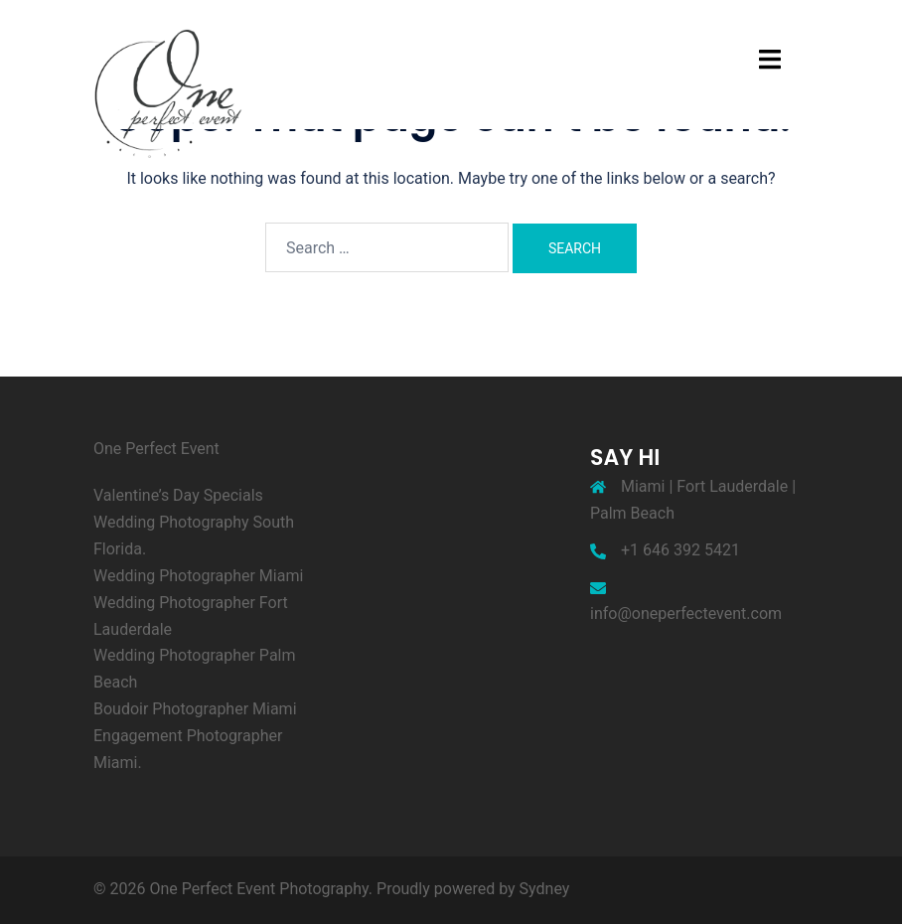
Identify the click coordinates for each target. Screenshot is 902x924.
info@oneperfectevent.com (686, 613)
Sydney (545, 888)
